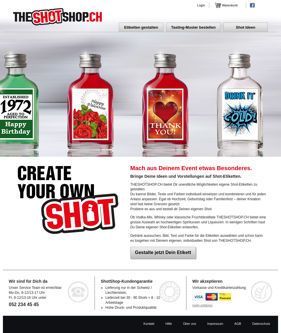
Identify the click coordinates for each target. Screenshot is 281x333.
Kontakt (148, 323)
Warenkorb (230, 5)
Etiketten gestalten (141, 27)
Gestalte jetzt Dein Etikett (163, 252)
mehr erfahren (202, 305)
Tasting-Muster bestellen (193, 27)
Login (201, 5)
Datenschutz (261, 323)
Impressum (215, 323)
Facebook (252, 5)
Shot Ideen (245, 27)
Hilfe (168, 323)
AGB (237, 323)
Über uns (189, 323)
